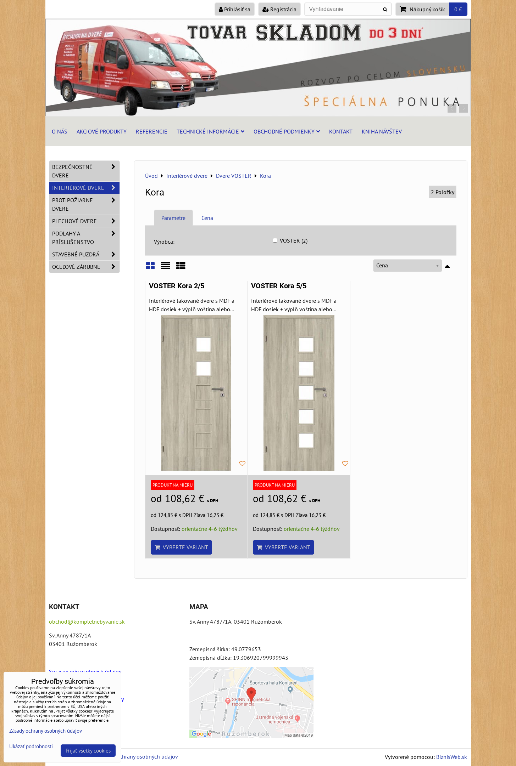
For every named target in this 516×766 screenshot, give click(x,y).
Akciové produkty (102, 131)
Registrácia (279, 9)
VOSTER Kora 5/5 (278, 286)
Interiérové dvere (86, 188)
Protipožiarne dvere (86, 204)
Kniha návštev (382, 131)
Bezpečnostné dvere (86, 171)
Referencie (151, 131)
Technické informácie (210, 131)
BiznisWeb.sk (451, 756)
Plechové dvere (86, 221)
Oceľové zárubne (86, 267)
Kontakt (341, 131)
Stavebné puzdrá (86, 254)
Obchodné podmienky (287, 131)
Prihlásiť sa (234, 9)
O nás (59, 131)
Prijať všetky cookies (88, 750)
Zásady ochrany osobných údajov (138, 756)
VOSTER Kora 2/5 (176, 286)
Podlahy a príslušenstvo (86, 237)
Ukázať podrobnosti (31, 747)
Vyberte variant (181, 547)
